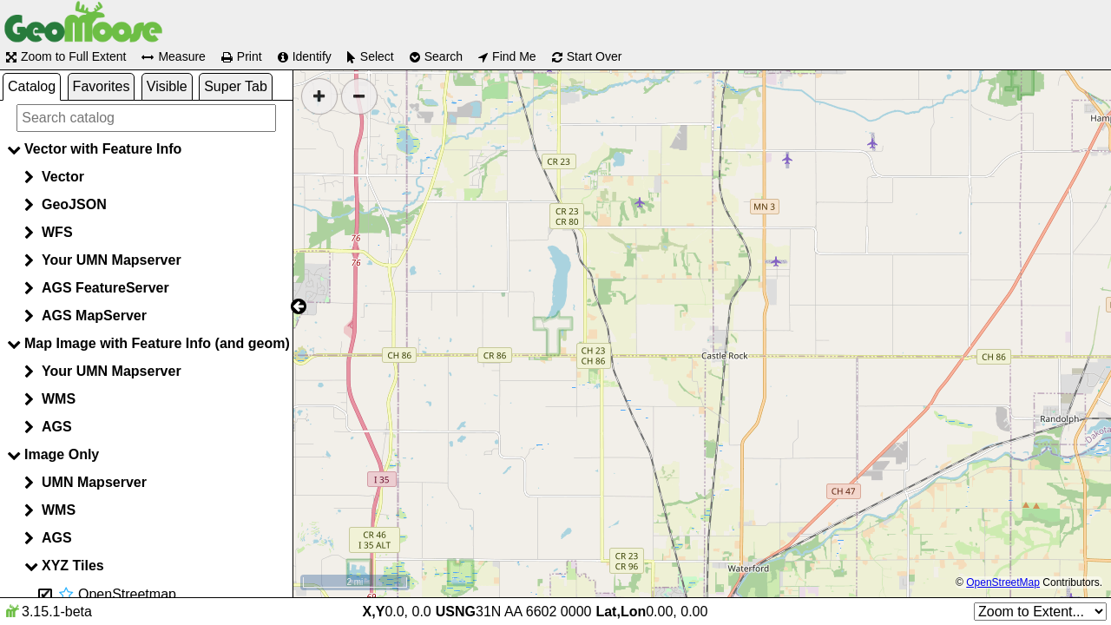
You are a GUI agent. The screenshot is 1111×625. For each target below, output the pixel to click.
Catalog (32, 86)
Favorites (101, 86)
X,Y (374, 611)
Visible (167, 86)
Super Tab (235, 86)
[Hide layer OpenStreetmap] (45, 595)
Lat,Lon (620, 611)
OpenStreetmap (127, 594)
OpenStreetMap (1003, 582)
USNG (456, 611)
